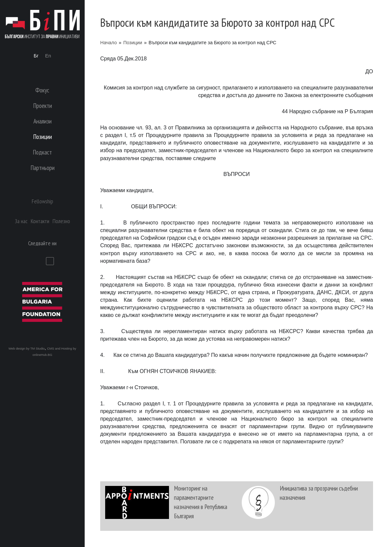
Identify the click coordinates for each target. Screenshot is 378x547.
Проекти (42, 105)
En (48, 55)
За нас (21, 221)
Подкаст (42, 152)
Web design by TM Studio (27, 348)
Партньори (42, 167)
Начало (108, 42)
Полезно (61, 221)
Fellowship (42, 201)
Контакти (40, 221)
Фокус (42, 90)
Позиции (132, 42)
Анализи (42, 121)
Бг (36, 55)
